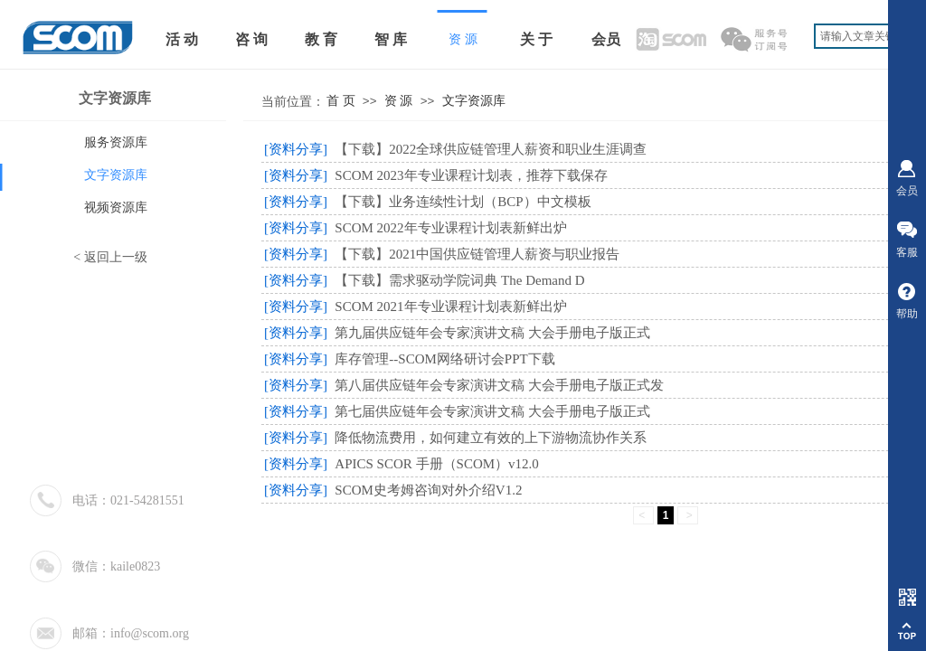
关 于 (536, 39)
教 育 (321, 39)
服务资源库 (115, 142)
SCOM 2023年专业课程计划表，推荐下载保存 (471, 175)
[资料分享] (295, 149)
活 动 (181, 39)
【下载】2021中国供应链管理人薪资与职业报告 (477, 254)
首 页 (340, 101)
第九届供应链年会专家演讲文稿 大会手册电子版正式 (492, 333)
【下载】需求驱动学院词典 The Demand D (459, 280)
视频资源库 (115, 207)
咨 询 (251, 39)
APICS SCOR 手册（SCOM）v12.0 (436, 464)
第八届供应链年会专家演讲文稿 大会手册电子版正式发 (499, 385)
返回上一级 (115, 257)
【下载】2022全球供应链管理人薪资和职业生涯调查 (491, 149)
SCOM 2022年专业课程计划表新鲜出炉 (450, 228)
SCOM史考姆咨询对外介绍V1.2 (428, 490)
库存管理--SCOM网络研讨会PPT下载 (444, 359)
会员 (605, 39)
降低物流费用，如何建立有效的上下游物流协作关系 (491, 437)
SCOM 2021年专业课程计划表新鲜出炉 (450, 306)
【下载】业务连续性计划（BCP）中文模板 (463, 201)
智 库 (390, 39)
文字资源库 (474, 101)
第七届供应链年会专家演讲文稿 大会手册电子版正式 (492, 411)
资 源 (398, 101)
